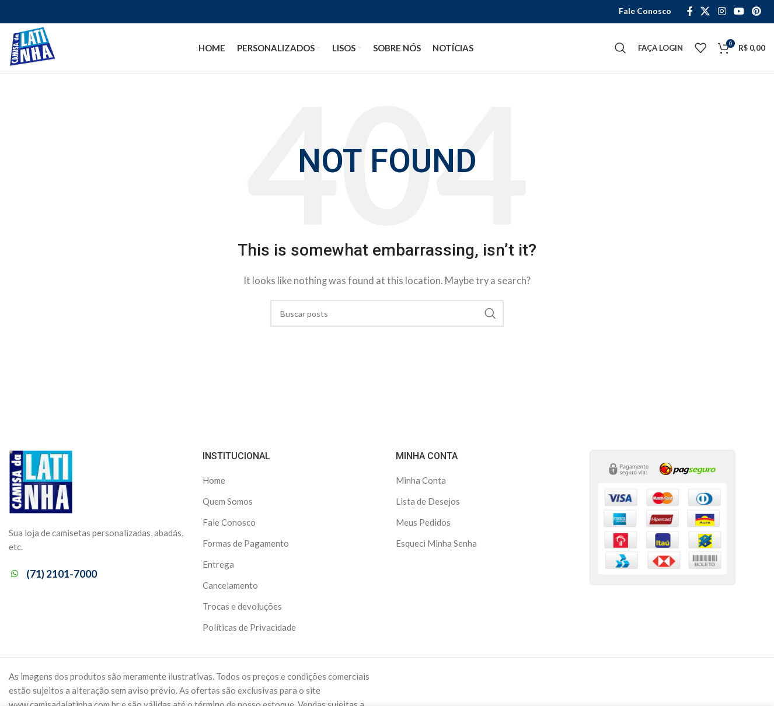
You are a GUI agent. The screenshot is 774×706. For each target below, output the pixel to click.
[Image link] (41, 483)
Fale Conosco (229, 525)
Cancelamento (230, 588)
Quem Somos (228, 504)
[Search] (620, 49)
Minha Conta (421, 483)
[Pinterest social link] (756, 11)
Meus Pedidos (423, 525)
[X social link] (705, 11)
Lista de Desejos (428, 504)
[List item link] (97, 576)
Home (214, 483)
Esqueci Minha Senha (436, 546)
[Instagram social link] (722, 11)
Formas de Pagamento (246, 546)
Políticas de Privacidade (249, 630)
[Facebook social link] (689, 11)
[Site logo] (34, 48)
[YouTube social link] (739, 11)
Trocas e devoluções (242, 609)
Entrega (218, 567)
